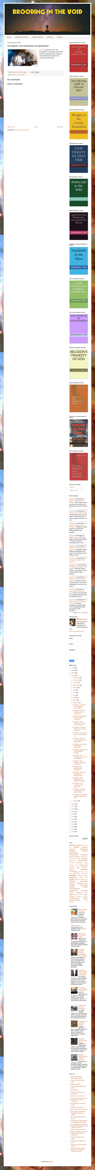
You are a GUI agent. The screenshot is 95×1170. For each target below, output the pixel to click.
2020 (72, 809)
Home (8, 37)
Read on (42, 50)
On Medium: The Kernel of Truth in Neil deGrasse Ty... (80, 734)
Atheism (76, 847)
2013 (72, 826)
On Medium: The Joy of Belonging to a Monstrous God (79, 773)
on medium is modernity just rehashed (78, 525)
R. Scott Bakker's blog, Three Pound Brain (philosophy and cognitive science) (79, 1126)
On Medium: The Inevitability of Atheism (82, 989)
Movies (77, 879)
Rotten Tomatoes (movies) (78, 1129)
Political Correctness (78, 885)
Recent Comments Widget (82, 612)
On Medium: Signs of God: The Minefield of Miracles (80, 751)
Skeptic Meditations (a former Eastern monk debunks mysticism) (79, 1133)
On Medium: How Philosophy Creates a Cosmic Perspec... (79, 723)
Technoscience (21, 74)
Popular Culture (78, 887)
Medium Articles (21, 37)
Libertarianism (73, 871)
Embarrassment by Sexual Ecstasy (83, 1023)
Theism (85, 898)
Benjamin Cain (17, 72)
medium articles (73, 537)
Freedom (71, 864)
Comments (74, 490)
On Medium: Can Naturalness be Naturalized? (77, 768)
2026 (72, 668)
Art (70, 847)
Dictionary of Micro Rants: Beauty (82, 935)
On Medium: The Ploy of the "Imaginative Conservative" (79, 706)
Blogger (51, 1161)
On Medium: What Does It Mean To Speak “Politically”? (79, 717)
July (74, 690)
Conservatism (74, 853)
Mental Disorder (83, 875)
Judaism (71, 869)
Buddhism (85, 847)
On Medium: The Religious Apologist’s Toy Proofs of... (79, 762)
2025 (72, 670)
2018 (72, 814)
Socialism (79, 896)
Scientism (85, 894)
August (75, 687)
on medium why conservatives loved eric (78, 547)
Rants (86, 892)
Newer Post (11, 127)
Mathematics (84, 873)
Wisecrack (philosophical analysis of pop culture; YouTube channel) (78, 1150)
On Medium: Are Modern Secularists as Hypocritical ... (79, 745)
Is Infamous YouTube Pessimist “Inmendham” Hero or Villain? (82, 953)
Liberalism (84, 869)
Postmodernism (74, 889)
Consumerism (74, 855)
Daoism (71, 856)
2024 (72, 673)
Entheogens (72, 860)
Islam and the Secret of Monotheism (82, 1007)
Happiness (84, 866)
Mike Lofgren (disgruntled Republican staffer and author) (78, 1113)
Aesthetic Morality (75, 845)
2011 (72, 831)
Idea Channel (75, 1090)
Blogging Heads (75, 1084)
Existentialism (83, 860)
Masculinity (76, 873)
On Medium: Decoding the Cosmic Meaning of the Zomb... (79, 796)
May (74, 695)
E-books (78, 858)
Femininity (71, 862)
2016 (72, 819)
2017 (72, 816)
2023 (72, 675)
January (75, 801)
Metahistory (73, 877)
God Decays (79, 864)
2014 (72, 824)
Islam (78, 867)
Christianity (84, 849)
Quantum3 (72, 535)
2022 (72, 804)
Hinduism (71, 867)
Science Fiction (78, 894)
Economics (84, 858)
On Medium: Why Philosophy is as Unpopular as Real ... (79, 779)
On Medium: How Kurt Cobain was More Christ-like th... (78, 712)
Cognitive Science (78, 851)
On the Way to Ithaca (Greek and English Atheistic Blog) (79, 1121)
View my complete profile (76, 631)
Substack (85, 896)
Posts (72, 487)
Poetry (86, 883)
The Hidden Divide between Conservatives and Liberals (82, 973)
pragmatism (73, 891)
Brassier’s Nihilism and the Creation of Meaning (83, 1057)
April (74, 697)
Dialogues (77, 856)
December (76, 677)
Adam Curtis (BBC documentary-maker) (77, 1077)
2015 (72, 821)
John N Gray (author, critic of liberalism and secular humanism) (79, 1099)
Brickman (72, 499)
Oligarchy (72, 881)
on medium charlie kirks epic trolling (77, 500)
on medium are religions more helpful (78, 559)
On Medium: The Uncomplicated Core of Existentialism (79, 757)
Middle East (84, 877)
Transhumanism (74, 900)
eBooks (50, 37)
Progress (79, 892)
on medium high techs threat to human (78, 601)
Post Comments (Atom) (22, 130)
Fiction (86, 862)
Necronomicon (84, 879)
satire (71, 894)
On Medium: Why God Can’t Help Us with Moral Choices (78, 790)
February (75, 702)
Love (79, 871)
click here (83, 928)
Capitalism (72, 849)
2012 (72, 829)
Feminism (79, 862)
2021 (72, 806)
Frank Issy (72, 589)
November (76, 680)
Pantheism (84, 881)
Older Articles (37, 37)
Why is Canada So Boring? (82, 910)
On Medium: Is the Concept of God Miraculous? (77, 785)
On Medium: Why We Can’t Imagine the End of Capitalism (79, 740)
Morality (72, 879)
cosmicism (84, 855)
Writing (71, 902)
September (76, 685)
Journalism (85, 867)
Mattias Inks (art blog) (77, 1107)
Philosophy (80, 883)
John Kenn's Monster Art (78, 1096)
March (75, 700)
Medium (14, 74)
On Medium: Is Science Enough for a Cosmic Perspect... (79, 729)
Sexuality (71, 896)
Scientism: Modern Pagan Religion (82, 1040)
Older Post (60, 127)
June (74, 692)
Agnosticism (85, 845)
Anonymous (72, 511)
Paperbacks (72, 883)
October (75, 682)
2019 (72, 811)
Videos (59, 37)
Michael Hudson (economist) (79, 1109)
